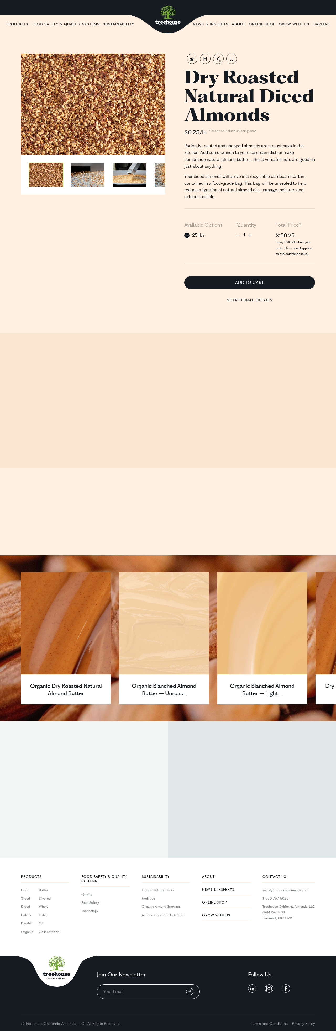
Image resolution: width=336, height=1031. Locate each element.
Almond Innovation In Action (162, 915)
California (52, 1024)
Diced (25, 906)
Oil (41, 923)
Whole (43, 906)
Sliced (25, 898)
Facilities (148, 898)
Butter (43, 890)
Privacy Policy (303, 1024)
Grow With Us (216, 915)
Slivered (45, 898)
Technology (89, 910)
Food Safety (90, 902)
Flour (25, 890)
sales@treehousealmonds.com (285, 890)
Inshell (43, 915)
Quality (86, 894)
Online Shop (214, 902)
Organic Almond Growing (161, 906)
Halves (26, 915)
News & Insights (218, 889)
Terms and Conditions (269, 1024)
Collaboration (49, 931)
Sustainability (156, 876)
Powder (26, 923)
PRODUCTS (31, 876)
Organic (27, 931)
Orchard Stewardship (158, 890)
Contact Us (274, 876)
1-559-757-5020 (275, 898)
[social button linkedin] (252, 988)
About (208, 876)
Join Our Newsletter (121, 974)
